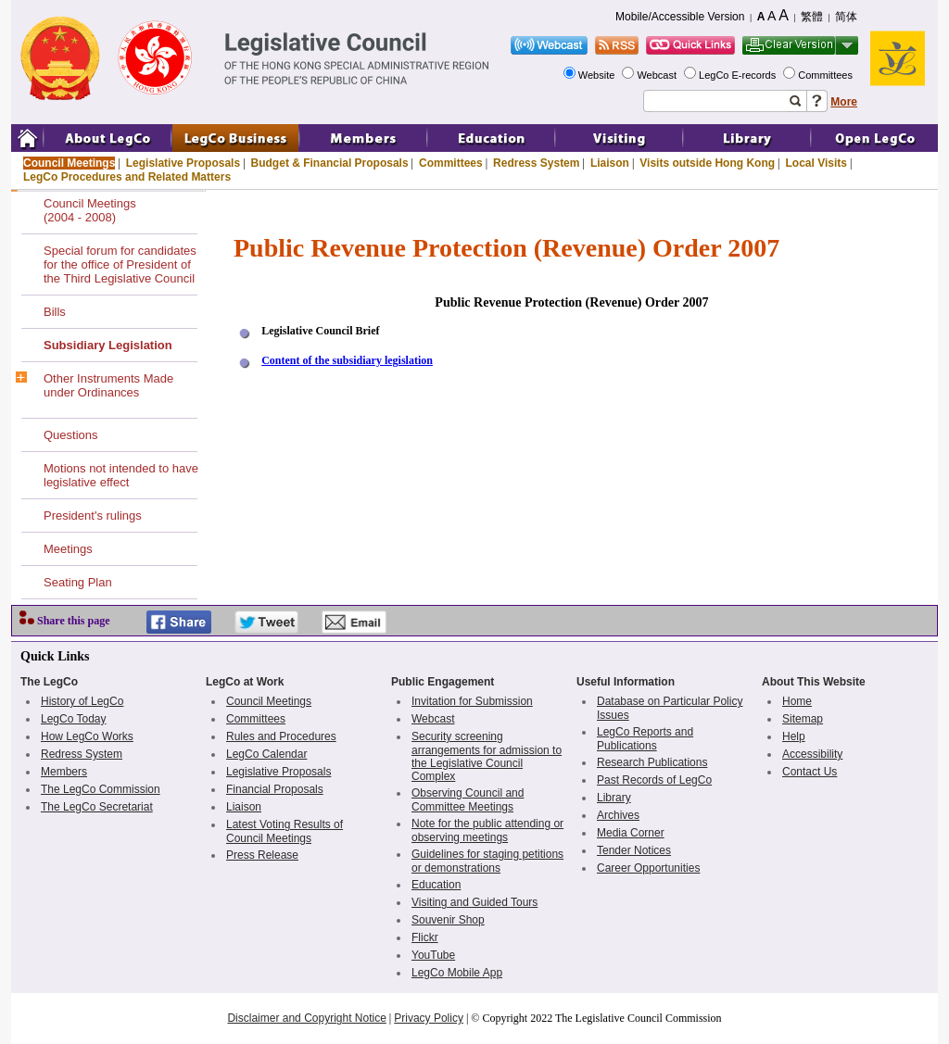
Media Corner (630, 832)
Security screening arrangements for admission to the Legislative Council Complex (486, 756)
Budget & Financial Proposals (330, 163)
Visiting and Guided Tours (474, 902)
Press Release (262, 855)
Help (793, 736)
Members (64, 771)
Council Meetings (69, 163)
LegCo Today (74, 718)
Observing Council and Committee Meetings (467, 799)
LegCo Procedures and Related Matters (127, 176)
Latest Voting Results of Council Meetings (284, 831)
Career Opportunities (648, 868)
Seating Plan (78, 582)
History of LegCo (82, 701)
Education (436, 884)
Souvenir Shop (448, 919)
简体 (846, 16)
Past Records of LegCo (654, 780)
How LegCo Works (87, 736)
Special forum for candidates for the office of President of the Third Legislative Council (120, 264)
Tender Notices (634, 850)
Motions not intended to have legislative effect (121, 475)
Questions (71, 435)
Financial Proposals (274, 789)
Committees (826, 75)
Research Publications (652, 762)
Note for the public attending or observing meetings (487, 830)
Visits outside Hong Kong (707, 163)
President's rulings (93, 515)
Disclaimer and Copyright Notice (306, 1018)
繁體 (812, 16)
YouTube (433, 955)
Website (598, 75)
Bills (55, 312)
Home (797, 701)
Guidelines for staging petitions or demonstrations (487, 861)
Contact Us (809, 771)
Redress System (536, 163)
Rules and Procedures (281, 736)
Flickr (424, 937)
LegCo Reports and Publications (645, 738)
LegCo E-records (738, 75)
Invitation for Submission (472, 701)
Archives (618, 815)
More (843, 101)
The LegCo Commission (100, 789)
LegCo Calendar (266, 754)
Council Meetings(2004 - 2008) (90, 210)
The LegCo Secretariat (97, 806)
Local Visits (815, 163)
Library (614, 797)
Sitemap (802, 718)
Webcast (658, 75)
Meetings (68, 549)
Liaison (609, 163)
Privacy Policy (428, 1018)
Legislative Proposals (183, 163)
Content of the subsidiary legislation (347, 360)
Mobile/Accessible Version (679, 16)
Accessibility (812, 754)
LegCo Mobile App (456, 972)
